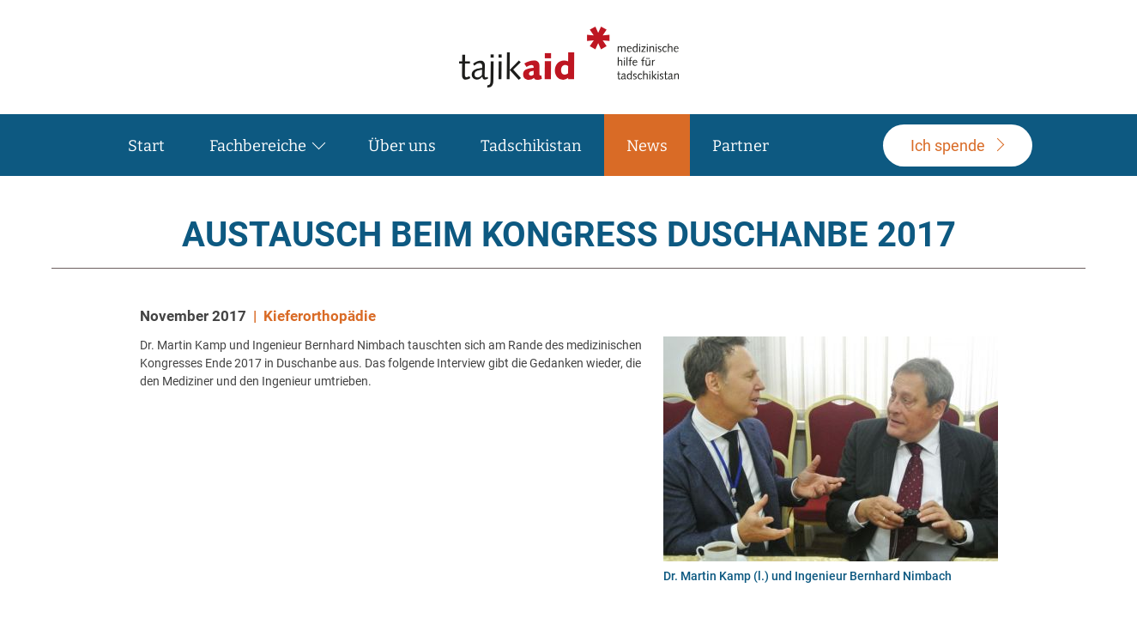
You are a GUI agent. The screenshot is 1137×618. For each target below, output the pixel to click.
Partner (740, 145)
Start (146, 145)
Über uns (402, 145)
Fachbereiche (257, 145)
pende (947, 145)
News (647, 145)
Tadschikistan (531, 145)
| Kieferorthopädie (314, 315)
